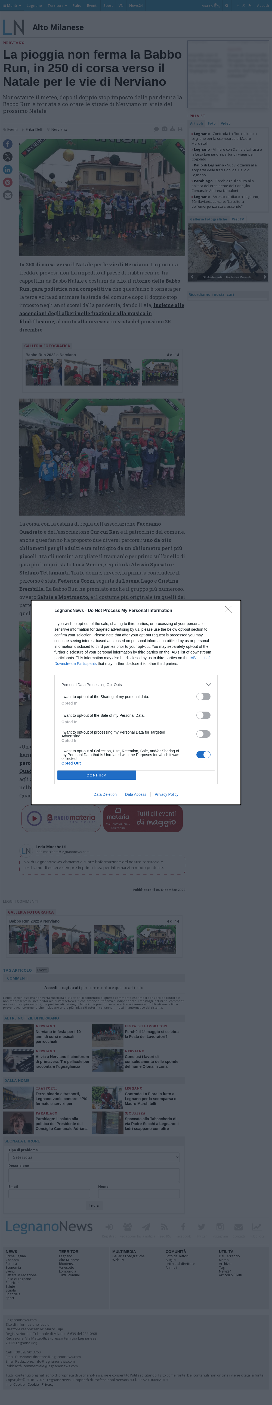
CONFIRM (96, 775)
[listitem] (136, 684)
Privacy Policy (166, 794)
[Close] (230, 611)
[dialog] (136, 702)
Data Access (135, 794)
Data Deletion (105, 794)
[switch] (203, 696)
